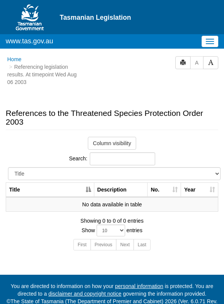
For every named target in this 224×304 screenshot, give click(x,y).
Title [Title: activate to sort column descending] (14, 176)
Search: (112, 144)
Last (142, 230)
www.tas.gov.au (29, 27)
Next (125, 230)
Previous (104, 230)
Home (14, 45)
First (82, 230)
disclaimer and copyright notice (84, 280)
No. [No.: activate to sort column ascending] (155, 176)
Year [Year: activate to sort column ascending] (189, 176)
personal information (139, 272)
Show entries (112, 216)
